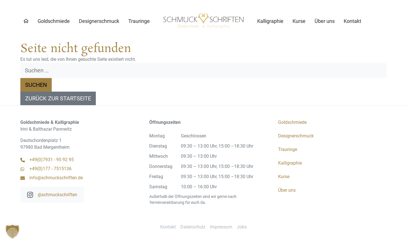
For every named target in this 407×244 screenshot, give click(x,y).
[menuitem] (54, 21)
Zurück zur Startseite (58, 98)
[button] (12, 231)
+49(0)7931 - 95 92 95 (47, 159)
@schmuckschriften (52, 194)
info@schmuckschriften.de (51, 177)
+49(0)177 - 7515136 (46, 168)
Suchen (36, 84)
